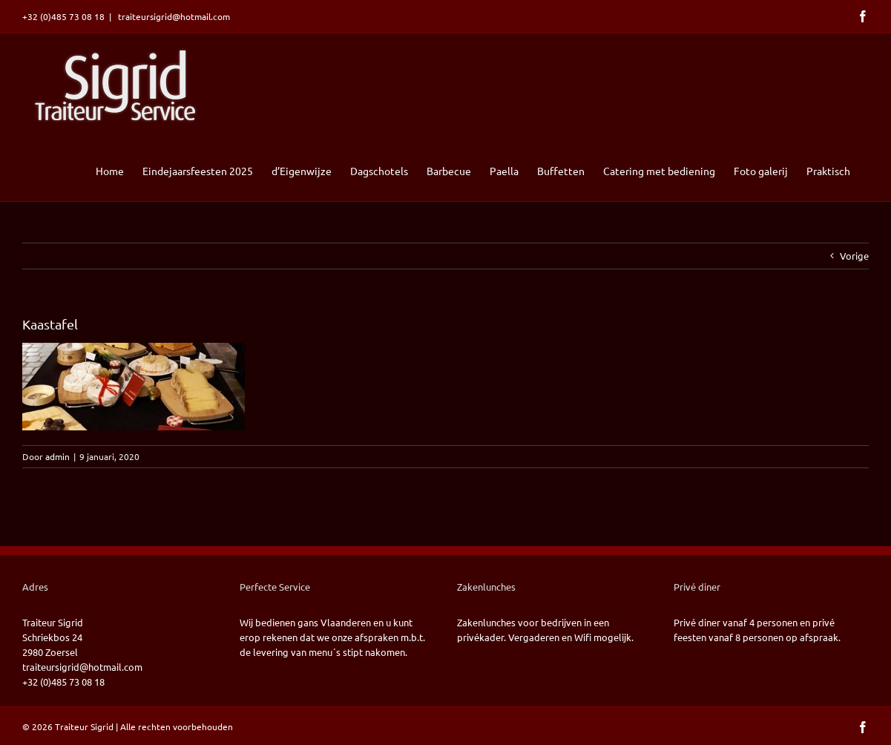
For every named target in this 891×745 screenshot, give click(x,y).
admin (57, 456)
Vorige (854, 255)
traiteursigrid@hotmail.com (173, 16)
